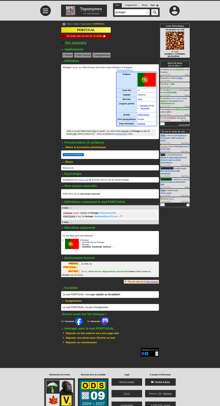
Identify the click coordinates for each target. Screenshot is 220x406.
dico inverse (152, 281)
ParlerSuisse (94, 272)
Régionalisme (113, 272)
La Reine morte (121, 134)
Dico (69, 24)
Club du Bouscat (167, 168)
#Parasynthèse (177, 98)
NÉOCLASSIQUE (182, 109)
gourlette (164, 146)
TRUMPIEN (171, 118)
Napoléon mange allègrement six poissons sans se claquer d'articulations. (174, 160)
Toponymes (86, 24)
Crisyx (163, 135)
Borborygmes (166, 193)
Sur (72, 321)
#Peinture (174, 90)
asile (75, 134)
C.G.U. (127, 393)
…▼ (120, 216)
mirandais (145, 108)
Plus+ (187, 74)
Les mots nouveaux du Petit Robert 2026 (175, 181)
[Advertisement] (45, 46)
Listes (76, 24)
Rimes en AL (68, 168)
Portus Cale (83, 180)
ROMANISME (171, 92)
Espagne (141, 123)
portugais (144, 105)
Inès (94, 131)
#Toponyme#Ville (108, 213)
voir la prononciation (73, 154)
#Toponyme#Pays (124, 70)
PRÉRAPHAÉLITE (168, 103)
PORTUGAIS (143, 115)
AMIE (172, 84)
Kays (171, 199)
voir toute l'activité (184, 125)
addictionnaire (166, 179)
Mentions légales (126, 382)
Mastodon (167, 393)
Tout (182, 120)
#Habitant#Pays (103, 216)
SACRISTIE (180, 69)
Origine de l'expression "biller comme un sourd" (173, 138)
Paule (180, 78)
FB (159, 393)
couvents (125, 131)
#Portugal (84, 240)
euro (140, 99)
